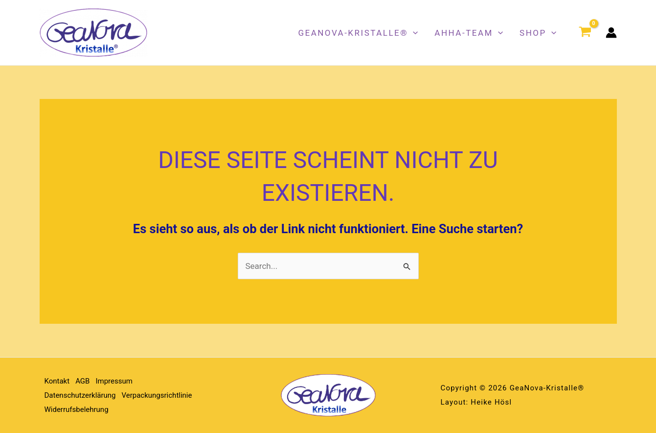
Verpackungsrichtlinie (157, 395)
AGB (82, 381)
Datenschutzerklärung (80, 395)
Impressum (113, 381)
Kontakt (57, 381)
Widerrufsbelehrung (77, 409)
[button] (413, 32)
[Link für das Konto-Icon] (611, 32)
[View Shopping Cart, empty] (585, 33)
